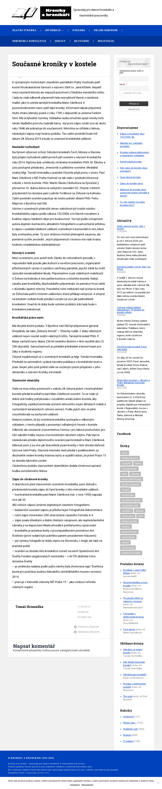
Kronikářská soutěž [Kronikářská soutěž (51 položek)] (130, 505)
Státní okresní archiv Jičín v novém (131, 227)
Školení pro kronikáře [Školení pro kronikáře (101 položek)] (131, 553)
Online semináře (106, 30)
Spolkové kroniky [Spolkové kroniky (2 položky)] (129, 532)
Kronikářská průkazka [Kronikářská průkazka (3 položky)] (131, 500)
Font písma (129, 629)
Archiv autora (18, 614)
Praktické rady (130, 729)
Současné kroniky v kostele (54, 64)
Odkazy (60, 41)
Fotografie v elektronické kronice (133, 615)
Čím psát (127, 696)
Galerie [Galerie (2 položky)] (138, 463)
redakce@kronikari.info (37, 773)
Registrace (106, 41)
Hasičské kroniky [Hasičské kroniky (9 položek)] (129, 469)
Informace (53, 30)
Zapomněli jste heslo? (138, 64)
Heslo (122, 84)
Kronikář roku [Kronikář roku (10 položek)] (128, 495)
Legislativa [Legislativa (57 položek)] (126, 511)
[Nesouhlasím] (158, 783)
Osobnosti (83, 611)
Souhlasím (75, 785)
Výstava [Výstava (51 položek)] (125, 542)
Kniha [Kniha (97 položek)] (124, 474)
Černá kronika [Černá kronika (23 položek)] (128, 548)
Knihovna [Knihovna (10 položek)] (135, 474)
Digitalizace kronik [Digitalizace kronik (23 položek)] (130, 458)
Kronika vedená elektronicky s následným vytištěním (134, 154)
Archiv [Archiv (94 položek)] (124, 453)
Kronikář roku (85, 617)
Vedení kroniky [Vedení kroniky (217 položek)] (128, 537)
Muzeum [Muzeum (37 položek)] (139, 511)
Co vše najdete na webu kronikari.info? (132, 204)
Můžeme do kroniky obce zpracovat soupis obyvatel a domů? (134, 192)
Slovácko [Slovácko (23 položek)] (126, 526)
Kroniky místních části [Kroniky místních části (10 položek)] (131, 479)
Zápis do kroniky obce (131, 183)
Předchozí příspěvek (88, 626)
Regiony (127, 735)
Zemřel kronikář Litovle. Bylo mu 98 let (133, 268)
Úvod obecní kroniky (130, 177)
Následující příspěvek (88, 631)
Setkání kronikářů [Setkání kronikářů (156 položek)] (129, 521)
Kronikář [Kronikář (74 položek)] (125, 489)
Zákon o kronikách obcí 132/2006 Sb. (132, 135)
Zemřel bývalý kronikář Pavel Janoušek (131, 348)
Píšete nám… (130, 722)
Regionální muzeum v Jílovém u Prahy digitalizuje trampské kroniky (133, 383)
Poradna (78, 30)
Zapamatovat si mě (130, 93)
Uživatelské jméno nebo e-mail (131, 72)
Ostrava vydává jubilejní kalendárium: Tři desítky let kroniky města (130, 310)
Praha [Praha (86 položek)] (140, 516)
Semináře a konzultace (29, 41)
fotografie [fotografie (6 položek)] (126, 463)
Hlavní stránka (24, 30)
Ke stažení (81, 41)
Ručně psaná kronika (131, 161)
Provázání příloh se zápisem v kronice (133, 600)
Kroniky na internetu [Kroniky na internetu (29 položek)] (130, 484)
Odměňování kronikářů (134, 674)
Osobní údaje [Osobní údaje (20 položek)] (128, 516)
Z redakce (128, 741)
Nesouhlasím (87, 785)
